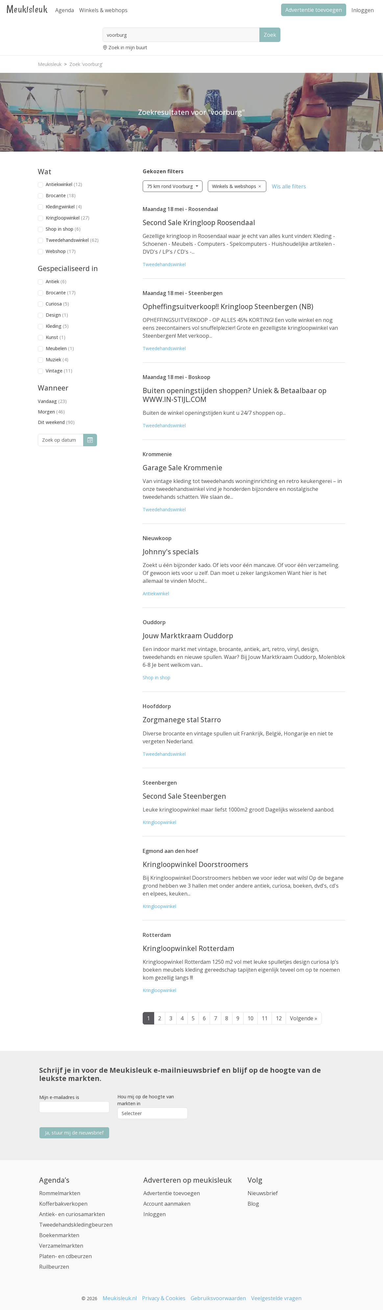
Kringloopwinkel (67, 218)
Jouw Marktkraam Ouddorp (188, 635)
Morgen (51, 412)
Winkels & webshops (237, 186)
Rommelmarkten (59, 1193)
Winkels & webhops (103, 10)
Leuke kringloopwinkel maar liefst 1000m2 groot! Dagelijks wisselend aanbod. (238, 809)
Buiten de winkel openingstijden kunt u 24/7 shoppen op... (214, 412)
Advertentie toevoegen (171, 1193)
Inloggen (362, 10)
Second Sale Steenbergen (184, 796)
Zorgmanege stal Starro (182, 719)
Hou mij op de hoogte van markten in (145, 1100)
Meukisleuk (27, 9)
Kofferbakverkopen (63, 1203)
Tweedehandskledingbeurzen (75, 1224)
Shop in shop (63, 229)
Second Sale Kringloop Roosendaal (199, 222)
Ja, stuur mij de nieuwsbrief (74, 1133)
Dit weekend (56, 422)
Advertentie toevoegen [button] (313, 9)
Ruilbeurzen (54, 1266)
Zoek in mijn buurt (127, 47)
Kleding (57, 326)
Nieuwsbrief (263, 1193)
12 (279, 1018)
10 (250, 1018)
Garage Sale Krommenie (182, 467)
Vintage (59, 371)
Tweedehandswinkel (72, 240)
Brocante (61, 195)
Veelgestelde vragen (276, 1298)
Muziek (57, 359)
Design (57, 315)
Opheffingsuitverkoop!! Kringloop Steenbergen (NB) (228, 306)
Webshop (61, 251)
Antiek (56, 281)
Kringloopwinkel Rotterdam (188, 948)
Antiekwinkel (64, 184)
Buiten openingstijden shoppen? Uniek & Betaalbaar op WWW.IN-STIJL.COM (234, 395)
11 (265, 1018)
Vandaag (52, 401)
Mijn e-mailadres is (59, 1097)
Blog (253, 1203)
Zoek (270, 34)
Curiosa (57, 304)
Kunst (55, 337)
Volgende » (303, 1018)
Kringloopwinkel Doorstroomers (195, 864)
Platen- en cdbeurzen (65, 1256)
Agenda (64, 10)
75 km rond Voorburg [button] (170, 186)
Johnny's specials (171, 551)
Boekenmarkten (59, 1235)
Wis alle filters (289, 186)
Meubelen (60, 348)
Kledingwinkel (64, 206)
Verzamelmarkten (61, 1245)
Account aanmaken (166, 1203)
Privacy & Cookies (163, 1298)
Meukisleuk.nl (120, 1298)
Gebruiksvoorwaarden (218, 1298)
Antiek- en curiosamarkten (72, 1214)
